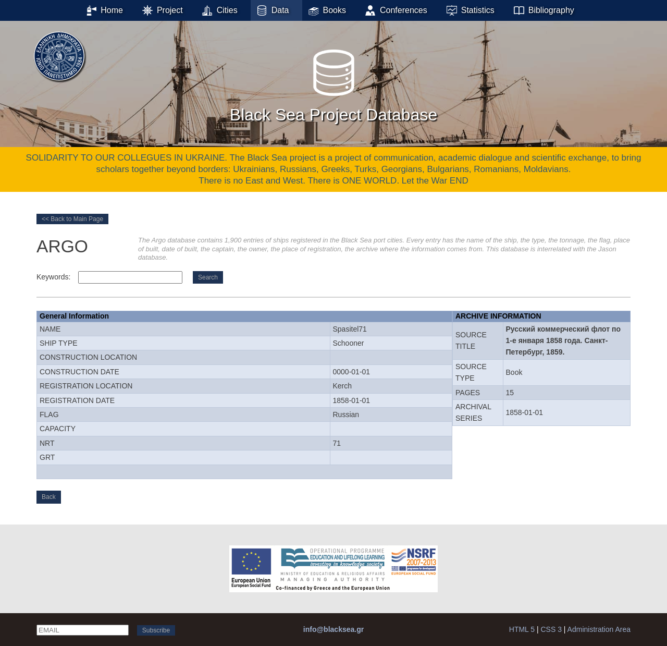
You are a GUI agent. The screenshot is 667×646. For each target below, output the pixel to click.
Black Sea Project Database (333, 83)
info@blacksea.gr (333, 629)
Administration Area (599, 629)
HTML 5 (522, 629)
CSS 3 (550, 629)
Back (49, 497)
